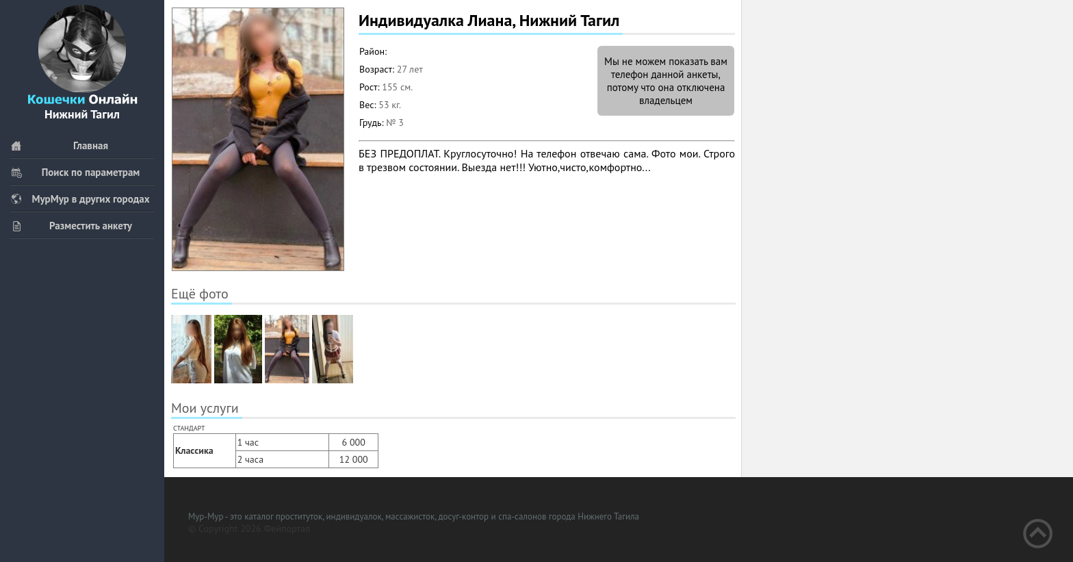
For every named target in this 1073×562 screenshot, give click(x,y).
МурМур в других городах (80, 198)
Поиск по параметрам (75, 172)
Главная (59, 145)
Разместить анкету (71, 225)
